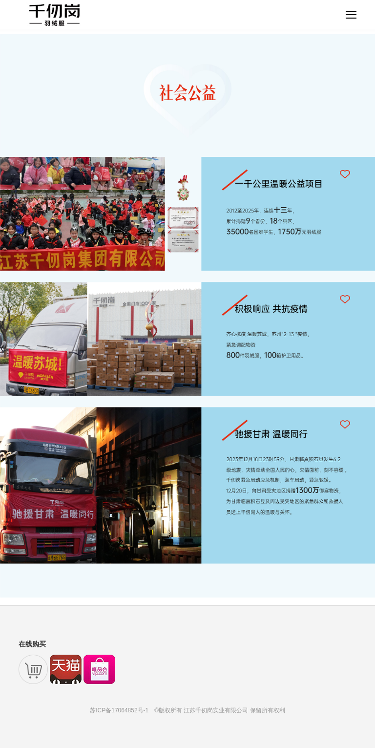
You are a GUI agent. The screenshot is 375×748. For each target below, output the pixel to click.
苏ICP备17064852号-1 (119, 710)
